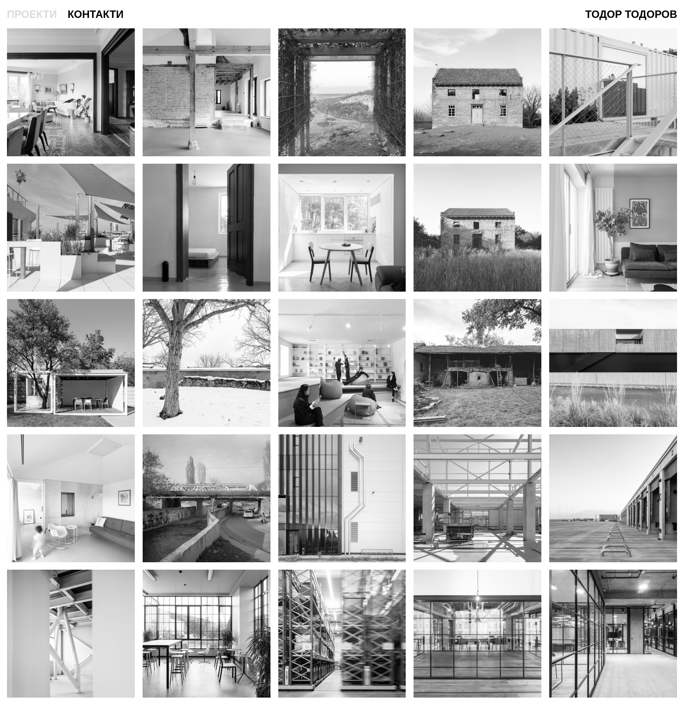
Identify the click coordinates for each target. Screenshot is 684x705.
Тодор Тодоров (631, 14)
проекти (32, 14)
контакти (95, 14)
